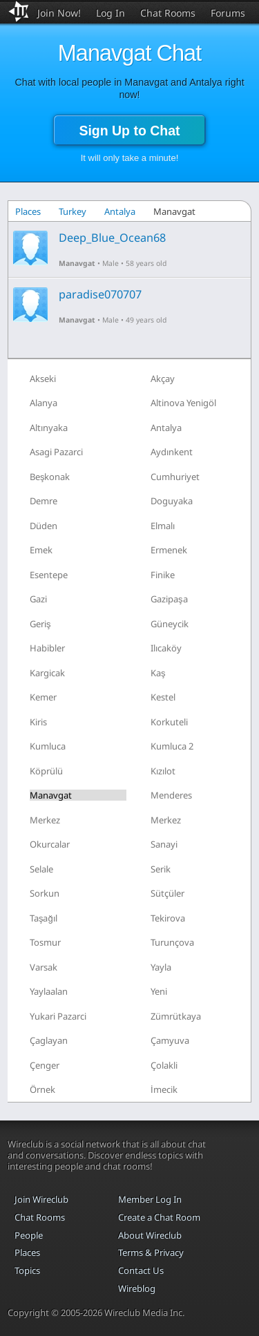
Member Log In (150, 1199)
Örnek (42, 1089)
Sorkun (44, 893)
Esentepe (49, 574)
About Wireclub (150, 1235)
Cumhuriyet (175, 476)
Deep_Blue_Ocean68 (112, 238)
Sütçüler (167, 893)
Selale (41, 869)
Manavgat (77, 263)
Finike (163, 574)
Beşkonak (50, 476)
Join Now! (59, 12)
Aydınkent (172, 451)
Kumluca (48, 746)
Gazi (38, 598)
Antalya (119, 211)
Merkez (45, 820)
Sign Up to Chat (129, 130)
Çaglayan (49, 1040)
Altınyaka (49, 427)
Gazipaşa (169, 598)
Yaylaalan (49, 991)
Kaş (158, 672)
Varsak (43, 967)
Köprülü (46, 770)
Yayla (161, 967)
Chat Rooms (167, 12)
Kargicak (47, 672)
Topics (27, 1270)
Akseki (43, 378)
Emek (41, 549)
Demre (43, 500)
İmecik (164, 1089)
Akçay (163, 378)
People (29, 1235)
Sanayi (164, 844)
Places (28, 211)
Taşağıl (43, 918)
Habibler (47, 647)
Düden (43, 525)
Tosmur (45, 942)
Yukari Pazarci (58, 1016)
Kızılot (163, 770)
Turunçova (172, 942)
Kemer (43, 697)
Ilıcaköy (166, 647)
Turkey (72, 211)
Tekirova (168, 918)
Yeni (159, 991)
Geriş (40, 623)
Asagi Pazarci (56, 451)
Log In (110, 12)
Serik (161, 869)
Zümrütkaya (176, 1016)
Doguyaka (172, 500)
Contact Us (141, 1270)
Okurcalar (50, 844)
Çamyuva (170, 1040)
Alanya (43, 402)
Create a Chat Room (159, 1217)
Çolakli (164, 1065)
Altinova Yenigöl (183, 402)
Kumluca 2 (172, 746)
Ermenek (169, 549)
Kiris (38, 721)
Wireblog (136, 1288)
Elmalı (163, 525)
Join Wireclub (41, 1199)
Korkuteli (169, 721)
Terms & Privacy (151, 1252)
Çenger (44, 1065)
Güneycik (170, 623)
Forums (228, 12)
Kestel (163, 697)
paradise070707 (100, 294)
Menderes (171, 795)
